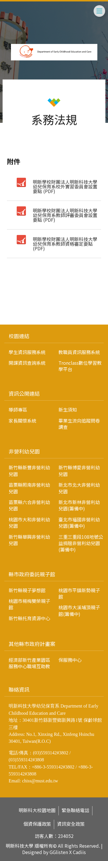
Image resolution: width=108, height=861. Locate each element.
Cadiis (79, 852)
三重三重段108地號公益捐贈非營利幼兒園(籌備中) (80, 543)
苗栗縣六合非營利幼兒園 (29, 505)
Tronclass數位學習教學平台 (80, 366)
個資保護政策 (37, 824)
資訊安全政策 (71, 824)
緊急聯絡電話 (75, 810)
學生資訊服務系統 (27, 352)
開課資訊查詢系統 (27, 362)
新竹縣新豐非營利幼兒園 (29, 470)
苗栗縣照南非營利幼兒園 (29, 488)
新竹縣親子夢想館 (27, 590)
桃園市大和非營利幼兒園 (29, 522)
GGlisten (59, 852)
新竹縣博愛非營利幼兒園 (79, 470)
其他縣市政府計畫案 (32, 643)
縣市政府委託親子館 (32, 574)
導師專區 (18, 409)
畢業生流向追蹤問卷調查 (79, 423)
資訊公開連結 (24, 393)
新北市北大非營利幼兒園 (79, 488)
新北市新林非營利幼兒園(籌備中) (79, 505)
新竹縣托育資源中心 (29, 618)
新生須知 (67, 409)
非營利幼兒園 (24, 451)
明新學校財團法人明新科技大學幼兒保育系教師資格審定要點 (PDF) (65, 244)
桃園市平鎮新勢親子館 (79, 593)
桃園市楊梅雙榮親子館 (29, 604)
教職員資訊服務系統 (79, 352)
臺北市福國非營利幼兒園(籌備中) (79, 522)
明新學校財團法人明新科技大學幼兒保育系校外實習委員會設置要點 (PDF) (65, 186)
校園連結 (19, 336)
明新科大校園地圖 (37, 810)
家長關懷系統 (22, 420)
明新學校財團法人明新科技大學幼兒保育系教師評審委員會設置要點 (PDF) (65, 215)
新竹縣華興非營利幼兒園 (29, 540)
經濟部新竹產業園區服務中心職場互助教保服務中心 (45, 663)
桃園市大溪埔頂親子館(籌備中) (79, 610)
